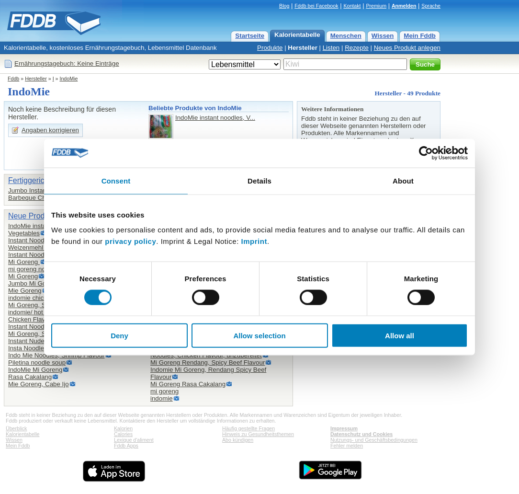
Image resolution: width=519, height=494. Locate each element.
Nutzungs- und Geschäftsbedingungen (373, 440)
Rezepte (357, 47)
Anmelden (404, 6)
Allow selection (259, 336)
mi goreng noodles (34, 269)
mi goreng (164, 391)
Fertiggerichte (31, 180)
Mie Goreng (25, 290)
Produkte (269, 47)
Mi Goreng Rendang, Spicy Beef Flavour (207, 362)
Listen (331, 47)
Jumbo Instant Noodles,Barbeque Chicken (41, 194)
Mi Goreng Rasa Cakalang (188, 384)
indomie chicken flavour (41, 297)
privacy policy (130, 241)
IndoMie (68, 78)
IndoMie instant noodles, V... (215, 117)
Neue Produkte (33, 216)
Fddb (13, 78)
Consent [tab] (116, 180)
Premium (376, 6)
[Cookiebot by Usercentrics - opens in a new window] (426, 153)
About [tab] (403, 180)
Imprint (254, 241)
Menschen (345, 35)
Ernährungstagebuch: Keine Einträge (66, 63)
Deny (119, 336)
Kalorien (123, 428)
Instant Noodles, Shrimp (42, 326)
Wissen (383, 35)
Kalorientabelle (297, 34)
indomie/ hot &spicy (36, 312)
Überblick (16, 428)
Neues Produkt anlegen (407, 47)
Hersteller (302, 47)
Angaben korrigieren (50, 130)
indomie (161, 398)
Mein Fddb (420, 35)
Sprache (430, 6)
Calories (123, 434)
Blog (284, 6)
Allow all (399, 336)
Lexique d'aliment (134, 440)
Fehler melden (346, 445)
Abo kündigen (237, 440)
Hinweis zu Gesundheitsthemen (258, 434)
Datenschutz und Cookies (361, 434)
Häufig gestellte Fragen (248, 428)
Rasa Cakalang (30, 376)
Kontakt (352, 6)
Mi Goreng (24, 261)
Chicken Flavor (29, 319)
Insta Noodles (27, 348)
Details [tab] (259, 180)
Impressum (344, 428)
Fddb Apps (126, 445)
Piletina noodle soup (37, 362)
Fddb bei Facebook (316, 6)
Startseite (249, 35)
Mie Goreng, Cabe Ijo (38, 384)
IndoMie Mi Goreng (35, 369)
